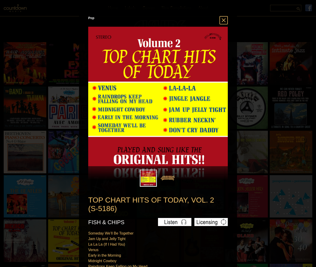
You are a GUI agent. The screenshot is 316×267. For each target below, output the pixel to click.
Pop (91, 18)
